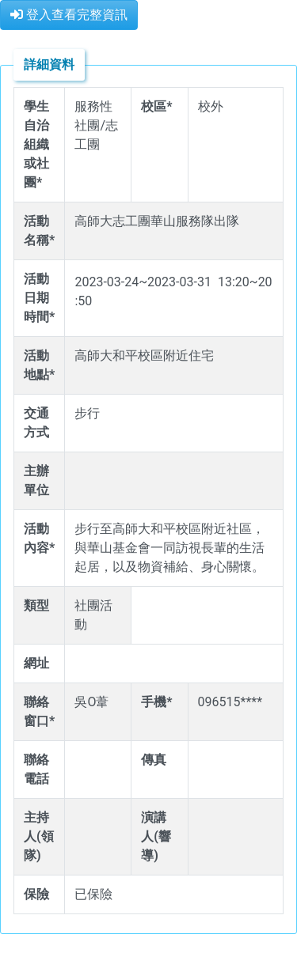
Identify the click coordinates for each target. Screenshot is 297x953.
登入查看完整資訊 (69, 14)
